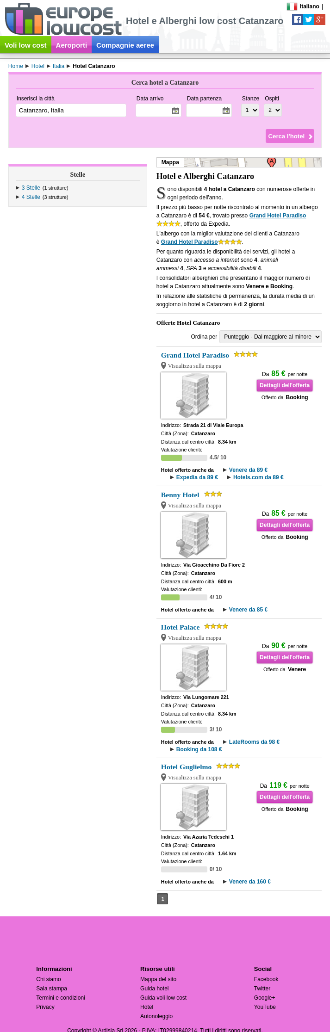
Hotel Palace (180, 627)
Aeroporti (71, 45)
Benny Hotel (180, 495)
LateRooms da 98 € (254, 742)
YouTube (265, 1007)
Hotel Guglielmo (186, 767)
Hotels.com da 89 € (258, 477)
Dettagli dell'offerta (285, 385)
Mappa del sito (158, 979)
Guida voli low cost (163, 998)
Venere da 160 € (250, 881)
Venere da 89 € (248, 470)
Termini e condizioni (60, 998)
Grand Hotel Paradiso (277, 215)
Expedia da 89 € (197, 477)
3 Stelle (31, 188)
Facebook (266, 979)
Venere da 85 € (248, 609)
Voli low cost (26, 45)
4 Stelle (31, 197)
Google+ (264, 998)
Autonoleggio (156, 1016)
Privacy (45, 1007)
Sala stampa (51, 988)
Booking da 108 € (199, 749)
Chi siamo (48, 979)
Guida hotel (154, 988)
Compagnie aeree (125, 45)
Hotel (146, 1007)
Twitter (262, 988)
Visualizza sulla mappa (194, 366)
